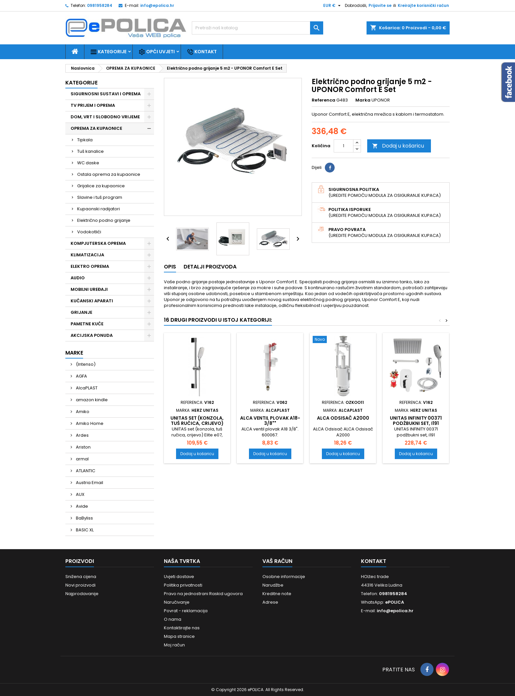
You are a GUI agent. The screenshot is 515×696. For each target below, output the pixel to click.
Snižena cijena (80, 576)
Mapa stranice (179, 636)
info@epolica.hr (157, 5)
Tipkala (85, 140)
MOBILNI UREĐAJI (89, 289)
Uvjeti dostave (179, 576)
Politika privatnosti (183, 585)
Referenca (323, 100)
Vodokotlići (89, 232)
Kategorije (108, 51)
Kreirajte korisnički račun (423, 5)
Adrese (270, 602)
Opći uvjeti (157, 51)
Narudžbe (272, 585)
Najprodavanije (82, 594)
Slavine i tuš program (99, 197)
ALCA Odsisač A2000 (343, 418)
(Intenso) (85, 364)
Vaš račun (277, 561)
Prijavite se (380, 5)
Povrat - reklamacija (186, 611)
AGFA (81, 376)
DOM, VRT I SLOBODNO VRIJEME (105, 117)
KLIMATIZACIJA (87, 255)
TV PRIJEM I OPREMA (93, 105)
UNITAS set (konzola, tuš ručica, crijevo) (197, 421)
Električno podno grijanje (103, 220)
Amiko (82, 411)
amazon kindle (91, 400)
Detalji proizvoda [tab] (210, 266)
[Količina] (343, 145)
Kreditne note (276, 594)
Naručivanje (177, 602)
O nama (172, 619)
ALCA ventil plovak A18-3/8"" (270, 421)
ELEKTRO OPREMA (90, 266)
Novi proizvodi (80, 585)
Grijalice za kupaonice (101, 186)
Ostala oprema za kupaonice (108, 174)
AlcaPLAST (86, 388)
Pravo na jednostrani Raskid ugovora (203, 594)
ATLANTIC (85, 471)
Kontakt (202, 51)
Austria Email (89, 482)
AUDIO (78, 278)
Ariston (83, 447)
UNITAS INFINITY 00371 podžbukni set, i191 (416, 421)
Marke (74, 353)
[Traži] (257, 28)
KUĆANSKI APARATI (92, 301)
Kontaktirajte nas (182, 628)
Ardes (82, 435)
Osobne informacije (283, 576)
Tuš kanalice (90, 151)
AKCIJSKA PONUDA (92, 335)
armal (82, 459)
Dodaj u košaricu (398, 146)
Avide (81, 506)
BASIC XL (84, 530)
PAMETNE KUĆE (87, 324)
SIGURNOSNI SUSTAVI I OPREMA (106, 94)
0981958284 (99, 5)
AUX (79, 494)
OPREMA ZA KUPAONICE (96, 128)
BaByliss (84, 518)
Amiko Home (89, 423)
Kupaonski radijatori (98, 209)
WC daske (88, 163)
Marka (362, 100)
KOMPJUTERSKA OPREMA (98, 243)
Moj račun (174, 645)
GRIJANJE (81, 312)
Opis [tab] (170, 266)
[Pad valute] (332, 5)
